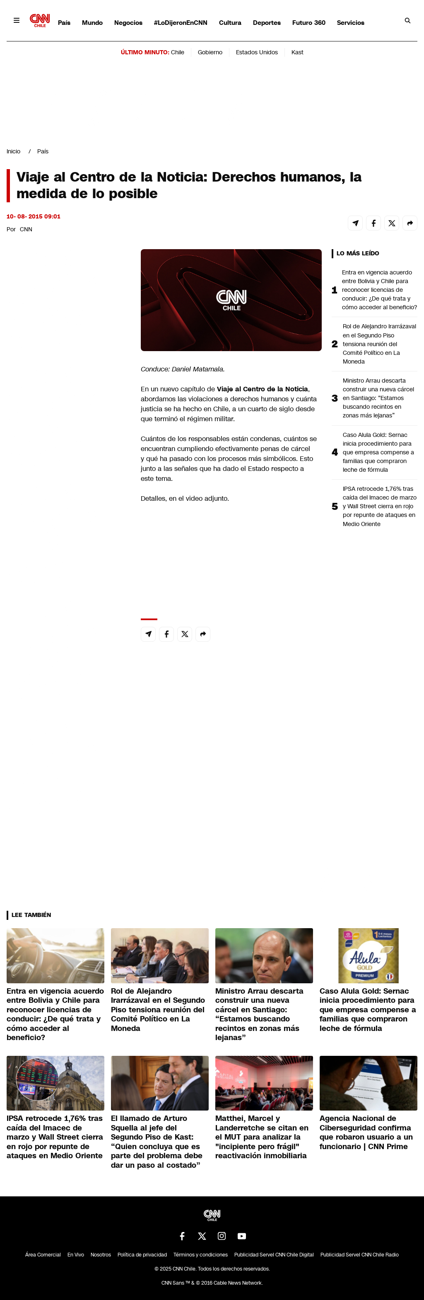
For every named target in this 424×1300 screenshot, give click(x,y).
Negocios (128, 22)
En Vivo (75, 1254)
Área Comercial (43, 1254)
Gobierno (210, 52)
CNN (26, 229)
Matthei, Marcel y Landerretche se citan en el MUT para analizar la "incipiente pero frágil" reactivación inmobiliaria (261, 1137)
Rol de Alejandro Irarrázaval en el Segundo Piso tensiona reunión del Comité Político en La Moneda (379, 343)
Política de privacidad (142, 1254)
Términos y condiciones (200, 1254)
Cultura (230, 22)
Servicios (350, 22)
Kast (298, 52)
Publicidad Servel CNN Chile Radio (359, 1254)
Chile (177, 52)
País (64, 22)
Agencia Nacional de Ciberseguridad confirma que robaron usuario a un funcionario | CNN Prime (366, 1132)
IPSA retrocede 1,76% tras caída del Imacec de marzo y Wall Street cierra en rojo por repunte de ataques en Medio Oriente (380, 506)
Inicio (13, 151)
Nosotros (101, 1254)
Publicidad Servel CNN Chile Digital (274, 1254)
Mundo (92, 22)
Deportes (267, 22)
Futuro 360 (308, 22)
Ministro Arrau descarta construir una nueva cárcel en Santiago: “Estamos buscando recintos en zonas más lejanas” (378, 398)
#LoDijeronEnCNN (180, 22)
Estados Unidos (257, 52)
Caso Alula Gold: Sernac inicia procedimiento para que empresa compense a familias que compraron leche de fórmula (378, 452)
